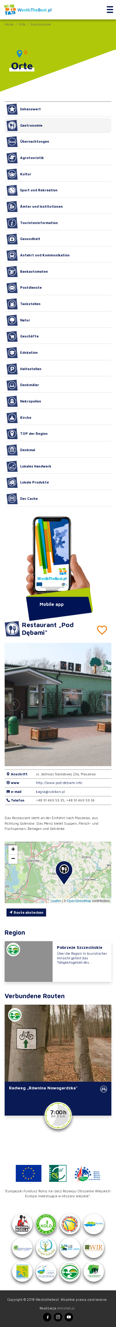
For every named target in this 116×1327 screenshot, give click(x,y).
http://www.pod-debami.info (59, 783)
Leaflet (56, 901)
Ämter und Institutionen (34, 206)
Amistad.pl (66, 1308)
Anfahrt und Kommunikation (38, 255)
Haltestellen (23, 368)
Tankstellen (23, 303)
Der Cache (22, 498)
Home (9, 24)
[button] (102, 704)
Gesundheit (23, 239)
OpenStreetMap (79, 901)
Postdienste (24, 287)
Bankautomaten (27, 271)
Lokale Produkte (27, 482)
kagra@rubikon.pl (50, 792)
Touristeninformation (32, 222)
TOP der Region (27, 433)
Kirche (18, 417)
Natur (18, 320)
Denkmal (20, 449)
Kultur (18, 174)
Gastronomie (40, 24)
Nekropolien (23, 401)
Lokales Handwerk (28, 466)
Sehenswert (23, 109)
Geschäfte (22, 336)
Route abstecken (26, 912)
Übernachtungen (27, 141)
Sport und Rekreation (32, 190)
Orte (22, 24)
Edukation (22, 352)
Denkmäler (22, 385)
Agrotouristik (25, 157)
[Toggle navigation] (110, 10)
